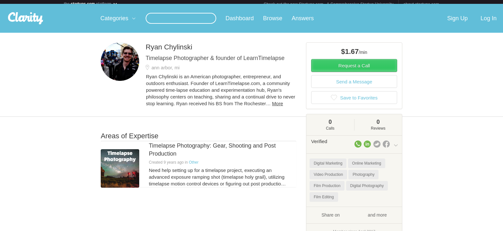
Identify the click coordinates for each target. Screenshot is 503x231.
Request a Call (354, 69)
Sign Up (457, 22)
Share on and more (354, 218)
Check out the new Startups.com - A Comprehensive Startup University (329, 4)
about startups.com (421, 4)
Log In (489, 22)
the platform (91, 4)
